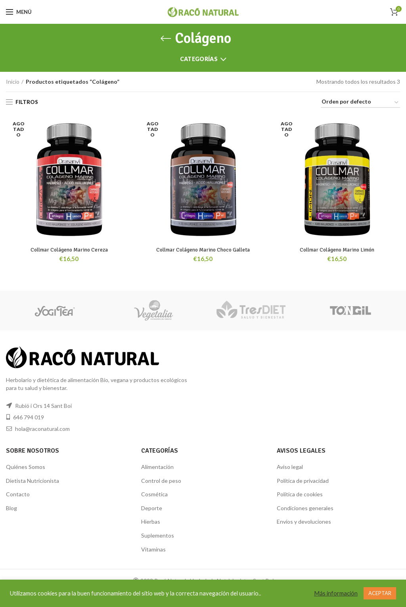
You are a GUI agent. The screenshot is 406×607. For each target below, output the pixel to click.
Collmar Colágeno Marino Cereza (69, 249)
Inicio (12, 81)
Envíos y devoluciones (304, 522)
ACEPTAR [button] (379, 593)
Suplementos (157, 535)
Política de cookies (300, 494)
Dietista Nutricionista (32, 480)
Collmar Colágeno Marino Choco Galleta (203, 249)
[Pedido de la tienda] (360, 103)
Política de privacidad (303, 480)
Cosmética (154, 494)
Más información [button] (336, 593)
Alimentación (157, 466)
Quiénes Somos (25, 466)
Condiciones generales (305, 508)
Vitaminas (153, 549)
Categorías (199, 59)
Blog (11, 508)
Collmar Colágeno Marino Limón (337, 249)
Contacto (18, 494)
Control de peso (161, 480)
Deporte (151, 508)
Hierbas (150, 522)
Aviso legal (290, 466)
